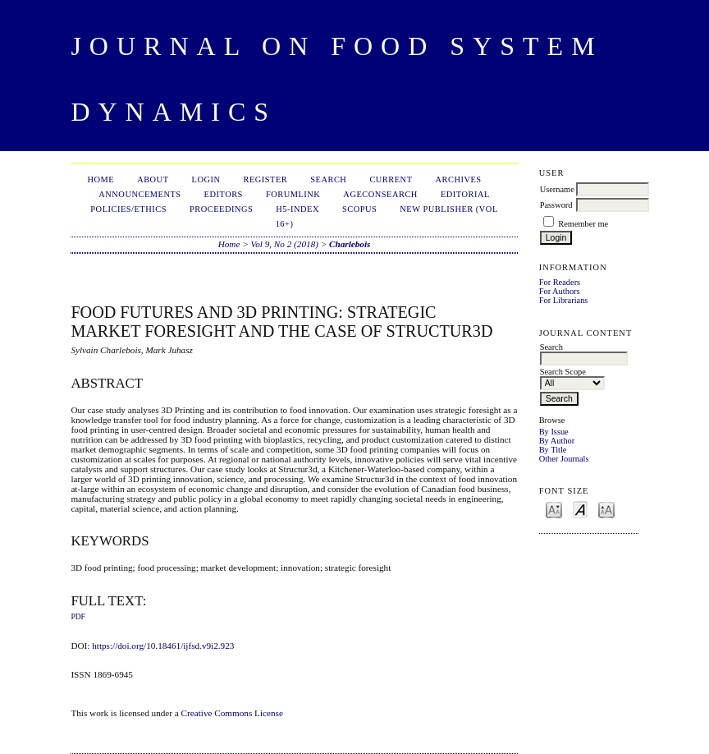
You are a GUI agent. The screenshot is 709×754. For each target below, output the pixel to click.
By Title (553, 449)
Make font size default (580, 508)
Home (100, 179)
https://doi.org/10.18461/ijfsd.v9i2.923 (163, 646)
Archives (459, 179)
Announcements (139, 194)
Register (265, 179)
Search (328, 179)
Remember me (583, 223)
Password (556, 204)
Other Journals (564, 458)
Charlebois (349, 244)
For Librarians (563, 300)
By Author (557, 440)
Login (206, 179)
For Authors (559, 291)
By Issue (554, 431)
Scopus (359, 209)
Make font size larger (606, 508)
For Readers (560, 282)
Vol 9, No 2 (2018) (284, 244)
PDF (78, 617)
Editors (223, 194)
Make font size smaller (554, 508)
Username (557, 189)
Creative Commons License (232, 713)
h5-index (297, 209)
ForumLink (293, 194)
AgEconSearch (380, 194)
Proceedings (221, 209)
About (152, 179)
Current (390, 179)
